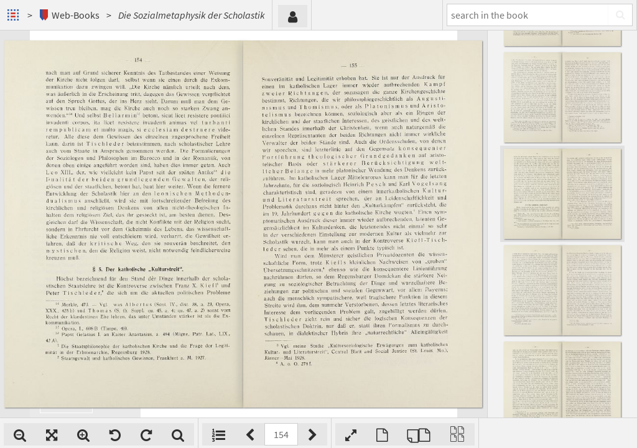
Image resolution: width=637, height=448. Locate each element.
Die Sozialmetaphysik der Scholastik (191, 15)
